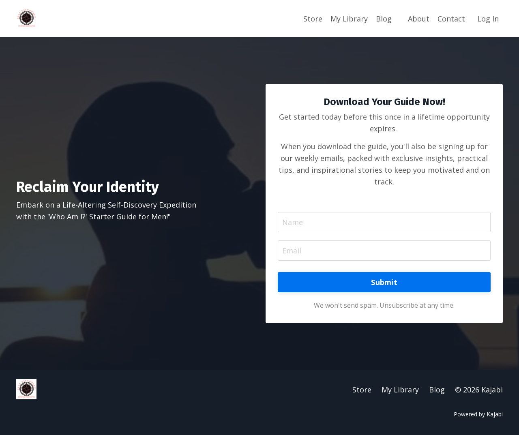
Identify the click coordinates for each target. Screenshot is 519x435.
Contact (451, 19)
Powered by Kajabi (478, 414)
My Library (349, 19)
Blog (384, 19)
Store (312, 19)
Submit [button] (384, 282)
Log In (488, 19)
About (418, 19)
